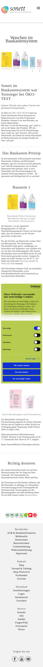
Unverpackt (21, 626)
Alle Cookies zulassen (21, 365)
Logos (21, 594)
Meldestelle (21, 536)
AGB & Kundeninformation (21, 533)
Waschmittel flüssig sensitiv (21, 221)
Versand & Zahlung (22, 568)
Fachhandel (21, 575)
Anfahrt (21, 619)
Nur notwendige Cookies (21, 379)
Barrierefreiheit (21, 543)
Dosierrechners (31, 495)
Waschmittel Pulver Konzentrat (21, 216)
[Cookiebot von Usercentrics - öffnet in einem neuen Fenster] (30, 286)
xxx (21, 638)
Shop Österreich (21, 572)
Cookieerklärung (21, 546)
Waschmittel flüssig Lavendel (21, 218)
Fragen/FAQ (21, 622)
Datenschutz (21, 539)
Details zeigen (31, 358)
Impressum (21, 553)
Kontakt (21, 612)
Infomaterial (21, 597)
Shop (21, 565)
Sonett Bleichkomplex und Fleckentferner (21, 414)
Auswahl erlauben (21, 372)
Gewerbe (21, 578)
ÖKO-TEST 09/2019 (20, 113)
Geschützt (21, 600)
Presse (21, 629)
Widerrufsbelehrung (21, 550)
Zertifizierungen (21, 590)
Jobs (21, 615)
